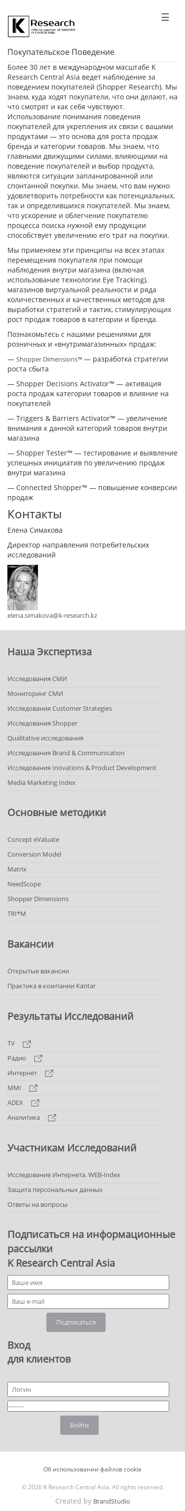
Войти (79, 1424)
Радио (24, 1057)
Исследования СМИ (37, 678)
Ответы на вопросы (37, 1204)
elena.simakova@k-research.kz (52, 615)
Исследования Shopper (42, 723)
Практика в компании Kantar (51, 985)
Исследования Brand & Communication (66, 752)
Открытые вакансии (38, 970)
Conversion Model (34, 854)
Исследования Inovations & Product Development (81, 767)
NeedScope (24, 883)
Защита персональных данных (55, 1189)
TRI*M (16, 913)
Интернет (30, 1072)
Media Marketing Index (41, 782)
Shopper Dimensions (38, 898)
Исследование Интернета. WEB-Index (63, 1174)
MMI (22, 1087)
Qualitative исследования (45, 737)
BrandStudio (111, 1501)
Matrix (17, 869)
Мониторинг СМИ (35, 693)
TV (19, 1043)
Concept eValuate (33, 839)
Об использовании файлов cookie (92, 1469)
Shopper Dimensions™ (50, 359)
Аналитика (31, 1117)
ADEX (23, 1102)
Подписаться (76, 1322)
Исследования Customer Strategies (59, 708)
